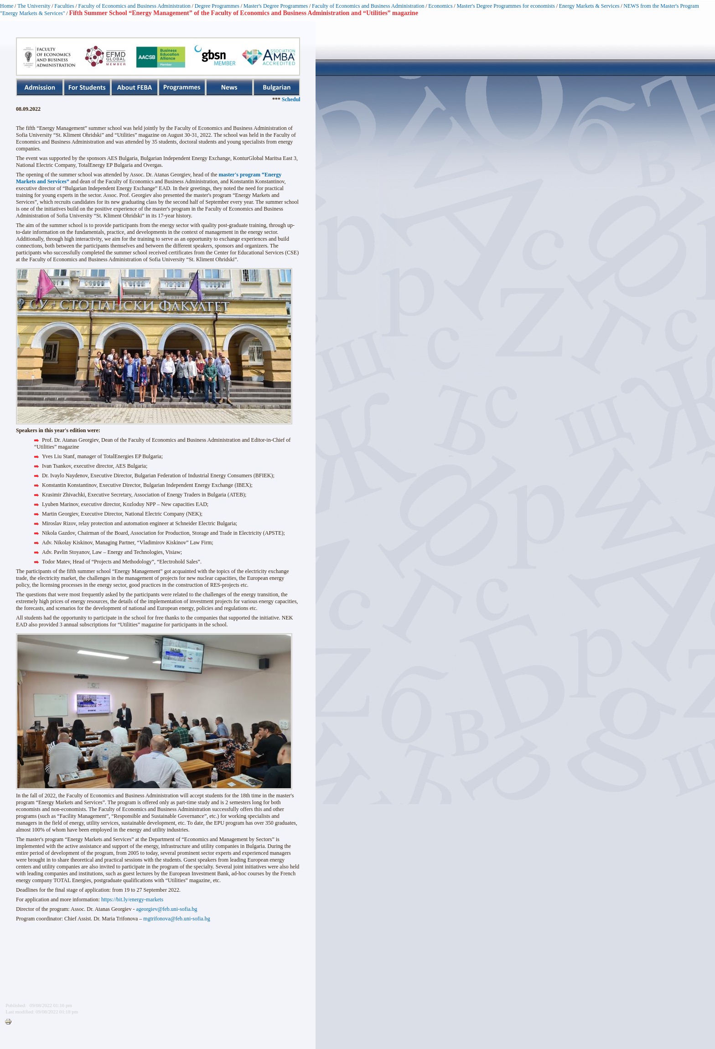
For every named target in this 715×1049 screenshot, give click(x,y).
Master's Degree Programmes (276, 6)
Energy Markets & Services (589, 6)
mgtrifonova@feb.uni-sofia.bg (176, 918)
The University (33, 6)
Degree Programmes (217, 6)
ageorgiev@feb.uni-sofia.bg (166, 909)
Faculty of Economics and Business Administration (134, 6)
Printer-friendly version (10, 1022)
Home (6, 6)
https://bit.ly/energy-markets (132, 899)
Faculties (64, 6)
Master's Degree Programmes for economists (505, 6)
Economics (440, 6)
